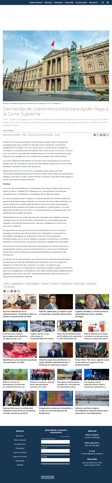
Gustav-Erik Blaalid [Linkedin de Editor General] (92, 437)
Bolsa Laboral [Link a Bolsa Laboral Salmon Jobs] (19, 440)
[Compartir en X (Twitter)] (97, 134)
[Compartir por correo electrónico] (104, 134)
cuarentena (66, 284)
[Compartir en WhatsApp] (107, 134)
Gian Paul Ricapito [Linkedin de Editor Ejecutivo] (92, 445)
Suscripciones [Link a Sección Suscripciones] (19, 444)
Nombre (44, 448)
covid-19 (54, 284)
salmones (91, 284)
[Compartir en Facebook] (94, 134)
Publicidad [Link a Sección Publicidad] (20, 448)
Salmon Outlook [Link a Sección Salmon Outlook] (20, 452)
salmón (45, 284)
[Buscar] (102, 2)
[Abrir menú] (107, 2)
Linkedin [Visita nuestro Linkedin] (19, 465)
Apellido (44, 457)
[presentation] (56, 469)
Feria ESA (69, 2)
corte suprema (32, 284)
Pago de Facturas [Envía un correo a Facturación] (20, 456)
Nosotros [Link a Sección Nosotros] (20, 436)
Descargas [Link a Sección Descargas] (20, 460)
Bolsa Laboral (36, 2)
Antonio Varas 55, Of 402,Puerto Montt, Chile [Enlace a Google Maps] (92, 464)
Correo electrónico (48, 439)
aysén (6, 284)
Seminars (58, 2)
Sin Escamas (81, 2)
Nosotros (93, 2)
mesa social (79, 284)
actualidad (9, 287)
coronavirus (17, 284)
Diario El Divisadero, (25, 171)
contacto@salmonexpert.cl (92, 454)
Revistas (48, 2)
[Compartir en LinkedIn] (101, 134)
